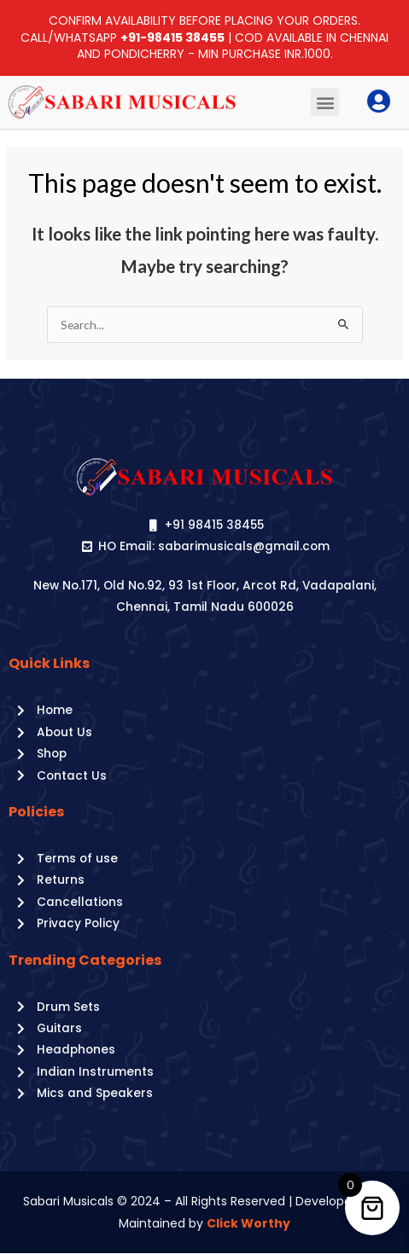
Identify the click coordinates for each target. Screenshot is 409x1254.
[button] (325, 102)
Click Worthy (248, 1223)
